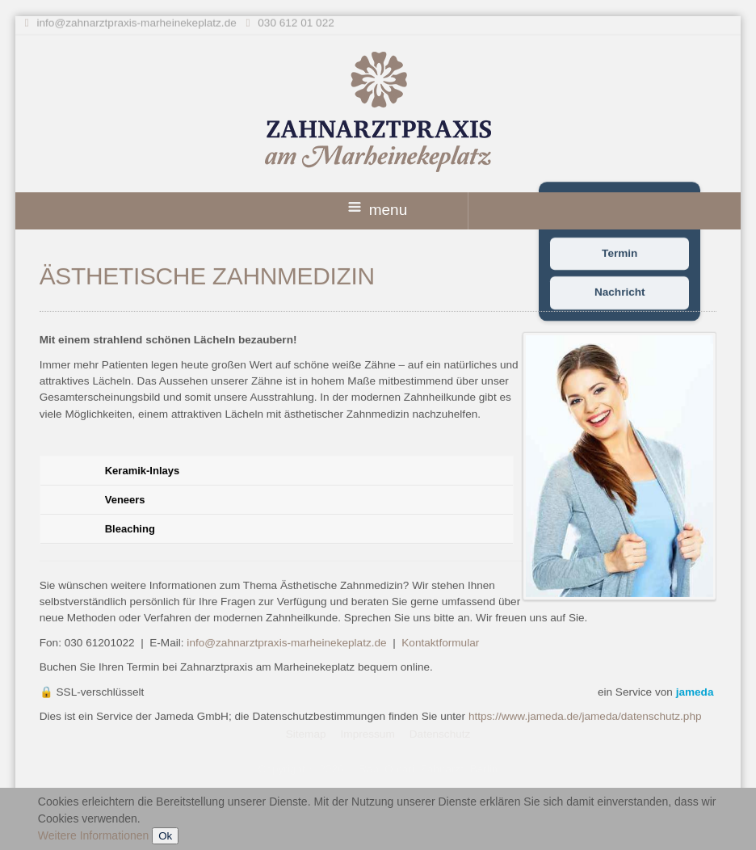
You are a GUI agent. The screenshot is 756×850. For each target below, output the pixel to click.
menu (378, 209)
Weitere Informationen (93, 835)
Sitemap (306, 733)
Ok (165, 836)
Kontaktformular (440, 643)
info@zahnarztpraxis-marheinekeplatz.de (136, 21)
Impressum (368, 733)
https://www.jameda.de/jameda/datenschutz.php (585, 716)
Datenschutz (440, 733)
